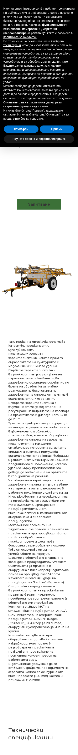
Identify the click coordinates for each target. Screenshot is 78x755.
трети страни (12, 45)
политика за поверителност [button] (24, 16)
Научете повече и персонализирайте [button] (39, 138)
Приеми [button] (56, 129)
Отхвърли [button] (21, 129)
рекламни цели (13, 69)
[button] (39, 204)
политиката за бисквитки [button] (20, 37)
